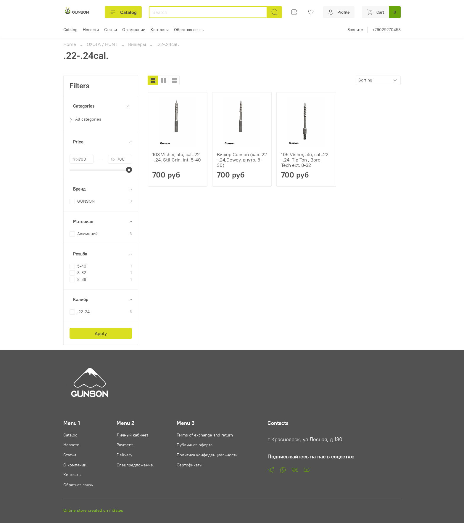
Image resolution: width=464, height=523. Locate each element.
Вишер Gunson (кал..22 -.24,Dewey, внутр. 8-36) (242, 159)
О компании (133, 29)
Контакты (160, 29)
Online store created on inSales (93, 510)
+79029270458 (386, 29)
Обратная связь (189, 29)
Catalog (123, 12)
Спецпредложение (135, 465)
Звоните (355, 29)
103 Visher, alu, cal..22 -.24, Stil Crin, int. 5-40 (176, 157)
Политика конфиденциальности (207, 455)
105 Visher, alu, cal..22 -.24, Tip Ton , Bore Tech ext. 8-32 (304, 159)
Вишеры (137, 44)
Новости (91, 29)
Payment (125, 444)
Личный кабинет (132, 435)
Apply (101, 333)
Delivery (124, 455)
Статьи (110, 29)
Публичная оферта (194, 444)
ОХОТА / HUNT (102, 44)
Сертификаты (189, 465)
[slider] (129, 169)
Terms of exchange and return (205, 435)
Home (69, 44)
